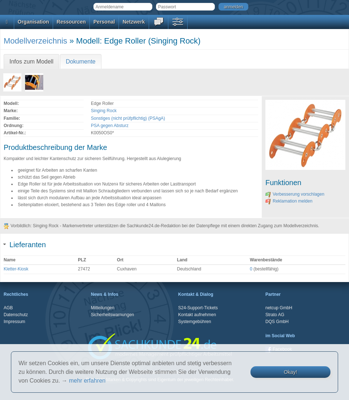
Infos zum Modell (31, 61)
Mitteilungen (103, 307)
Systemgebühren (194, 321)
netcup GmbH (278, 307)
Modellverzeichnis (35, 40)
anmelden (233, 6)
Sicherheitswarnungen (112, 314)
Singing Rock (104, 110)
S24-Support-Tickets (198, 307)
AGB (8, 307)
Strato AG (274, 314)
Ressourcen (71, 22)
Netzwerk (134, 22)
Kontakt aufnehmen (197, 314)
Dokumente (81, 61)
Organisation (33, 22)
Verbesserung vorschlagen (294, 194)
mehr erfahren (87, 380)
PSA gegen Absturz (109, 125)
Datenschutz (16, 314)
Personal (104, 22)
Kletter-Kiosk (16, 269)
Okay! (290, 372)
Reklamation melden (288, 201)
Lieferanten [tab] (25, 245)
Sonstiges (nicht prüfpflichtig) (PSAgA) (128, 118)
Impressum (14, 321)
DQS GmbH (277, 321)
